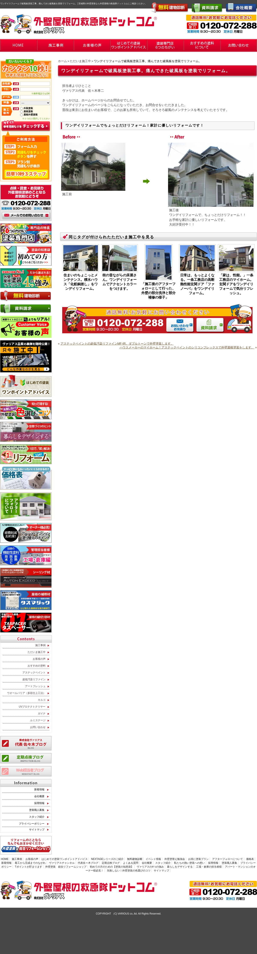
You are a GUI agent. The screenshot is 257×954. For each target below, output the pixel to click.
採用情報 (39, 803)
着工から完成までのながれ (30, 862)
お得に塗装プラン (198, 859)
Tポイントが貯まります (28, 866)
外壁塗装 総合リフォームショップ (65, 866)
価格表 (250, 859)
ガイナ (42, 713)
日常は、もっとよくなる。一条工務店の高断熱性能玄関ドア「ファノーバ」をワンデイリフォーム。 (197, 284)
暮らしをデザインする (180, 866)
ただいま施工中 (80, 61)
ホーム (62, 61)
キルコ (42, 699)
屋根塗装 (28, 111)
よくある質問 (130, 862)
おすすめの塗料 (37, 665)
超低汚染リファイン (34, 679)
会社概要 (39, 796)
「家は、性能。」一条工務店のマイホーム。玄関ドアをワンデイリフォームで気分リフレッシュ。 (236, 284)
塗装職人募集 (36, 809)
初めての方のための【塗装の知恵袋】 (111, 866)
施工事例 (40, 645)
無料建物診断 (134, 859)
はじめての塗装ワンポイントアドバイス (64, 859)
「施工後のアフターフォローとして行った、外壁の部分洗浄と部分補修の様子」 (158, 290)
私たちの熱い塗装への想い (189, 862)
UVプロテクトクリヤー (32, 706)
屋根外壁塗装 (31, 114)
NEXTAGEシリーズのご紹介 (107, 859)
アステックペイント (34, 672)
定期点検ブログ (111, 862)
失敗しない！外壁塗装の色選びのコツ (129, 870)
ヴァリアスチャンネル (62, 862)
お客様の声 (39, 658)
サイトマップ (36, 829)
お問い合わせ (38, 727)
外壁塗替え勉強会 (174, 859)
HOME (5, 859)
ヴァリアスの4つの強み (150, 866)
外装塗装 (28, 108)
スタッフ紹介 (36, 816)
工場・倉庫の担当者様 (209, 866)
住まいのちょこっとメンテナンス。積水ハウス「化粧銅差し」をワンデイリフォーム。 (81, 281)
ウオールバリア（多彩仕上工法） (26, 693)
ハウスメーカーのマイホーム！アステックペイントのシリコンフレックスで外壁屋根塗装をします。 (187, 347)
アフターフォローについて (227, 859)
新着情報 (39, 789)
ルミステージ (38, 720)
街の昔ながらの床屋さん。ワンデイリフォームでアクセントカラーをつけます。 (119, 281)
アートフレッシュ (35, 686)
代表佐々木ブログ (88, 862)
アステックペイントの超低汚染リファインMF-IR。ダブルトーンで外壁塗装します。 (117, 343)
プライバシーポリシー (31, 823)
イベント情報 (153, 859)
